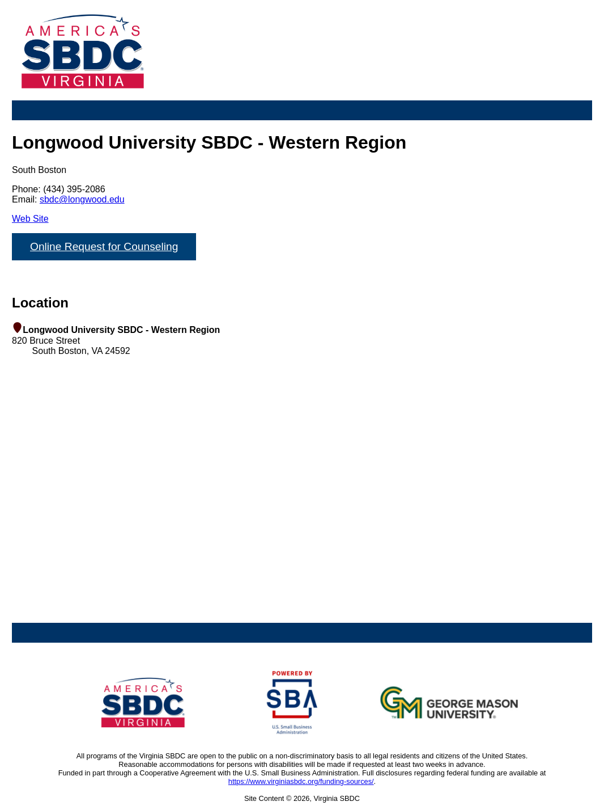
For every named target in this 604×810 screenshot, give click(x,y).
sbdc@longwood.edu (82, 199)
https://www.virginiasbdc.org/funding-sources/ (301, 781)
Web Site (30, 218)
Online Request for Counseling (104, 246)
